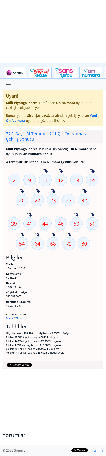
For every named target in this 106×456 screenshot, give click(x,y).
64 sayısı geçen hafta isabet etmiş (37, 235)
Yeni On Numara (90, 73)
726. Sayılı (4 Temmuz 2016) (47, 136)
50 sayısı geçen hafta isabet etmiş (76, 215)
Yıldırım (19, 318)
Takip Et (97, 451)
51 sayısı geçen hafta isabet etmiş (92, 215)
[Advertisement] (53, 31)
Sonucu (14, 73)
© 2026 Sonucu (14, 450)
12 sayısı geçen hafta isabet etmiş (60, 171)
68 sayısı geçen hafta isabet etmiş (53, 235)
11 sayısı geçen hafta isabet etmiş (45, 171)
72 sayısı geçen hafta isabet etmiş (68, 235)
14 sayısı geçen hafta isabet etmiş (92, 171)
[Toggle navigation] (8, 84)
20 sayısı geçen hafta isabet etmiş (21, 191)
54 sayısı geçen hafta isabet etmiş (21, 235)
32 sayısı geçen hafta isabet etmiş (84, 191)
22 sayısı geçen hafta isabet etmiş (37, 191)
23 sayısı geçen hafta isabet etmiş (53, 191)
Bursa (9, 318)
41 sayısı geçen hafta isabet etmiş (29, 215)
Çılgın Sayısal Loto (40, 73)
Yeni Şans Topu (65, 73)
